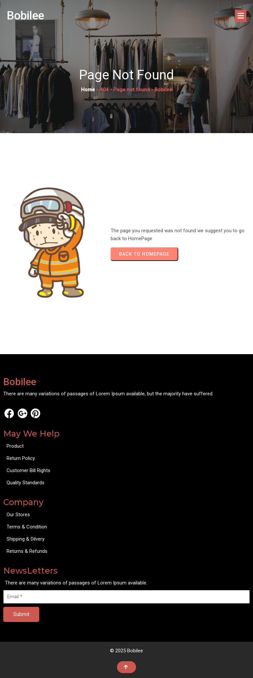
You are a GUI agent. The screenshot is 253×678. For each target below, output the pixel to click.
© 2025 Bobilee (126, 651)
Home (88, 90)
